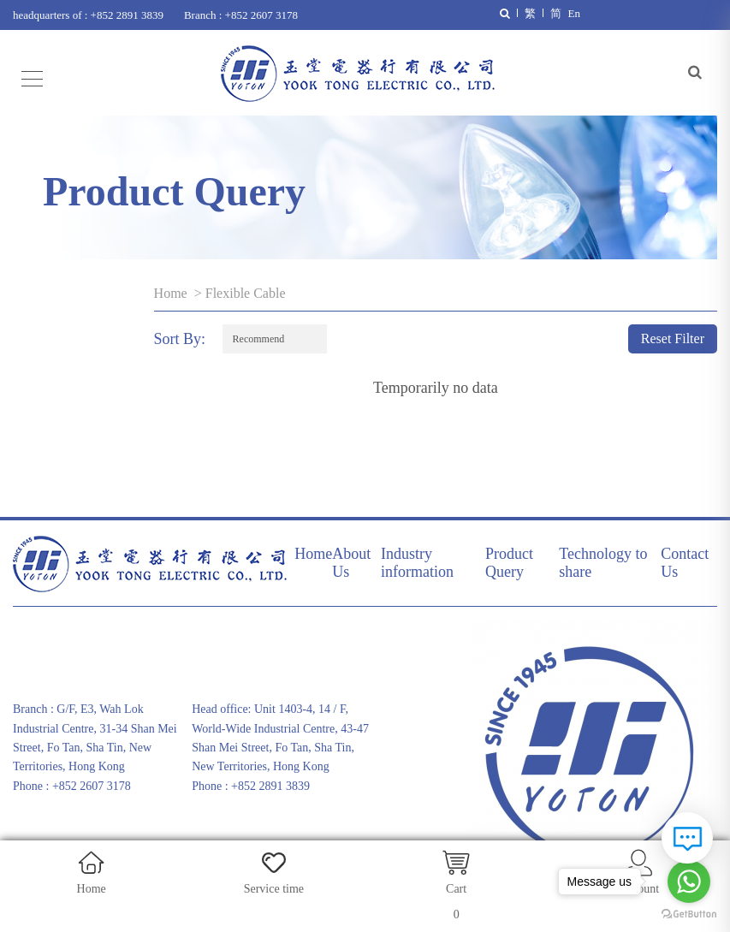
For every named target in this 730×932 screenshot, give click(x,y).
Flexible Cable (245, 293)
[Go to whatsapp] (689, 881)
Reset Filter (672, 338)
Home (170, 293)
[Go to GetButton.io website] (689, 914)
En (574, 13)
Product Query (509, 562)
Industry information (417, 562)
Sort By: (180, 338)
